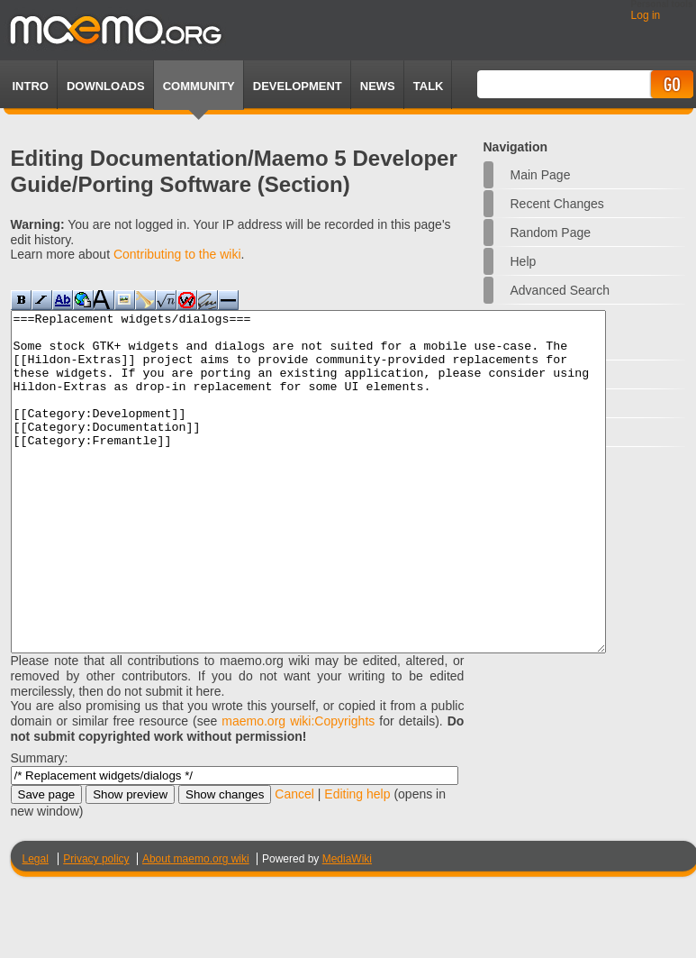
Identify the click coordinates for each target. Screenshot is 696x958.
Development (297, 86)
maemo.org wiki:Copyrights (298, 788)
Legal (36, 926)
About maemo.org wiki (195, 926)
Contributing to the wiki (177, 254)
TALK (428, 86)
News (377, 86)
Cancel (294, 861)
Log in (646, 15)
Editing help (357, 861)
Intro (31, 86)
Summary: (39, 825)
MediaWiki (347, 926)
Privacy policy (96, 926)
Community (199, 86)
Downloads (106, 86)
